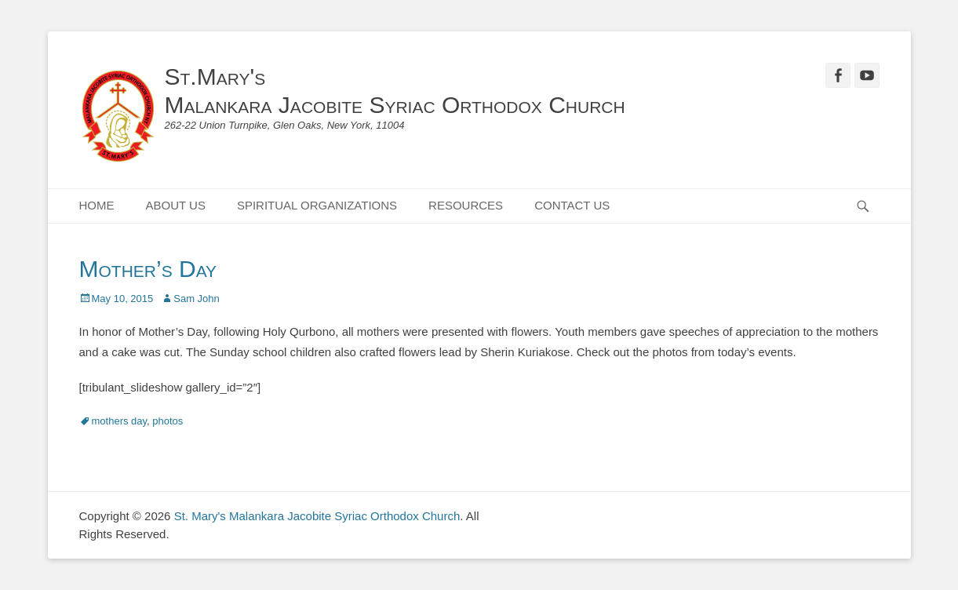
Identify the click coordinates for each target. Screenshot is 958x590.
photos (167, 421)
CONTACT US (572, 205)
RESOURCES (465, 205)
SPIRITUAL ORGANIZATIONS (317, 205)
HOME (97, 205)
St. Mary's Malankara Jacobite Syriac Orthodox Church (317, 516)
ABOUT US (176, 205)
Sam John (196, 298)
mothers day (120, 421)
